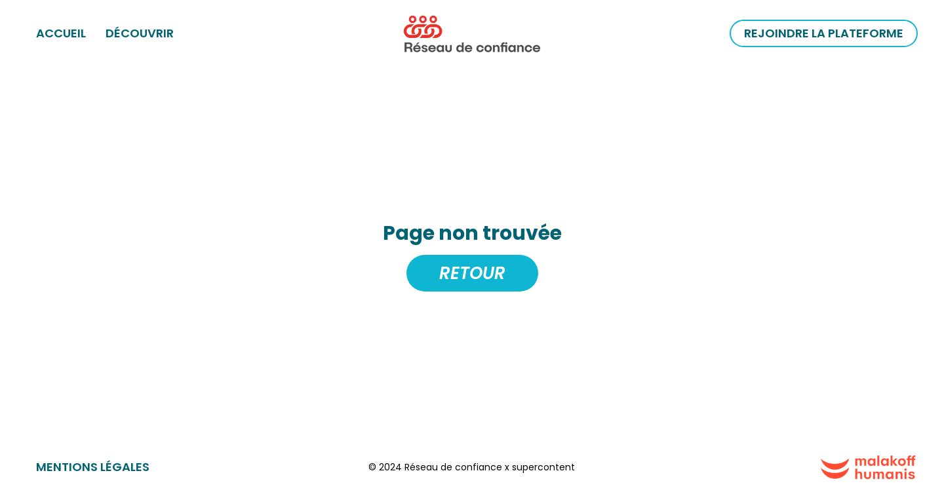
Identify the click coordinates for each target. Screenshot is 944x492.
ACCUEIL (61, 33)
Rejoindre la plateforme (823, 33)
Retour (472, 273)
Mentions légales (92, 467)
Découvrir (140, 33)
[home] (472, 33)
